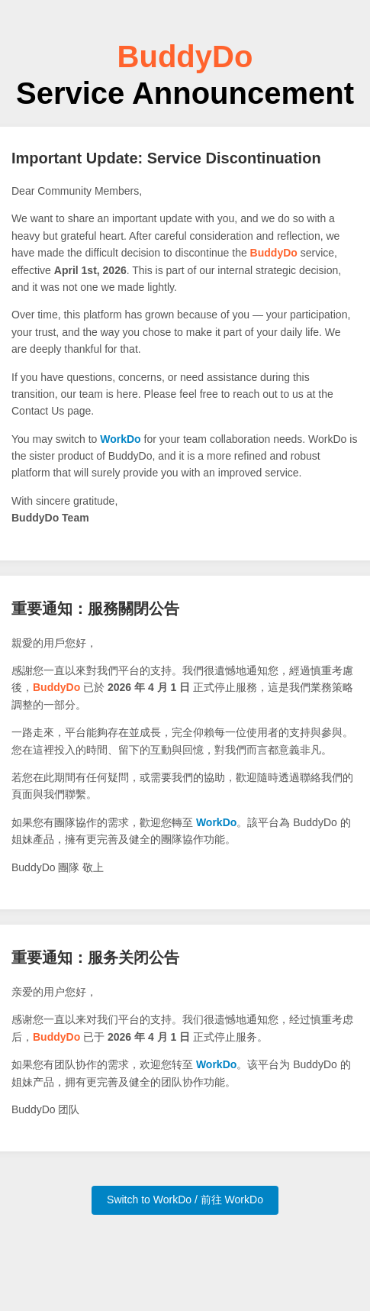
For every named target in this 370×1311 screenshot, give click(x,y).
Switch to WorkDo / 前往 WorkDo (185, 1199)
